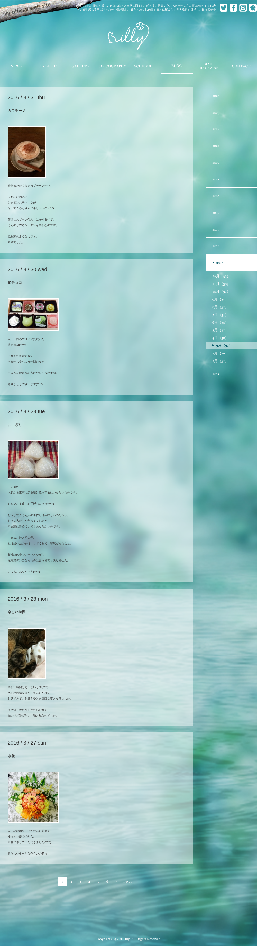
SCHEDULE (144, 66)
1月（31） (220, 361)
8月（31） (220, 307)
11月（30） (221, 283)
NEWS (16, 66)
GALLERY (80, 66)
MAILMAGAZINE (208, 66)
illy (128, 36)
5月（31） (220, 330)
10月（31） (221, 291)
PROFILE (48, 66)
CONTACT (241, 66)
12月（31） (221, 276)
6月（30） (220, 322)
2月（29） (220, 353)
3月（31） (224, 345)
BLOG (176, 65)
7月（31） (220, 314)
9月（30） (220, 299)
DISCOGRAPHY (112, 66)
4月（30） (220, 337)
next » (127, 881)
